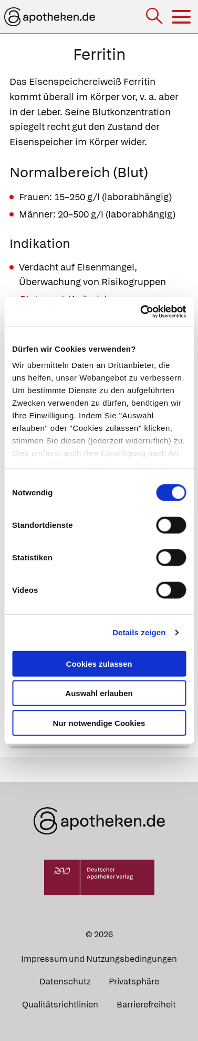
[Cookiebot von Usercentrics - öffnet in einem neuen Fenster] (141, 312)
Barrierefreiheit (146, 1004)
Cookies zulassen (99, 663)
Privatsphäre (134, 981)
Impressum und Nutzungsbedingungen (99, 958)
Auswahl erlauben (98, 693)
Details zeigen (138, 632)
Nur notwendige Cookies (99, 722)
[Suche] (155, 17)
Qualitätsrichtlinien (60, 1004)
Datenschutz (64, 981)
